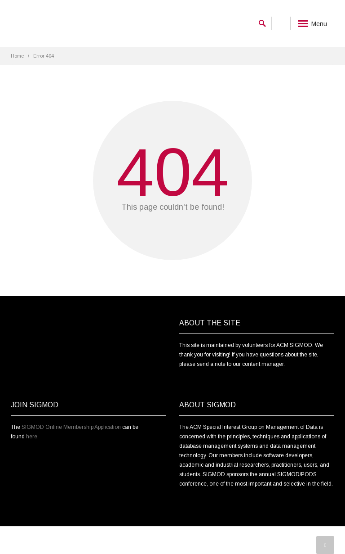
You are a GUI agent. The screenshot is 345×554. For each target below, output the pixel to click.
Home (17, 56)
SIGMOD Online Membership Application (71, 427)
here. (32, 436)
